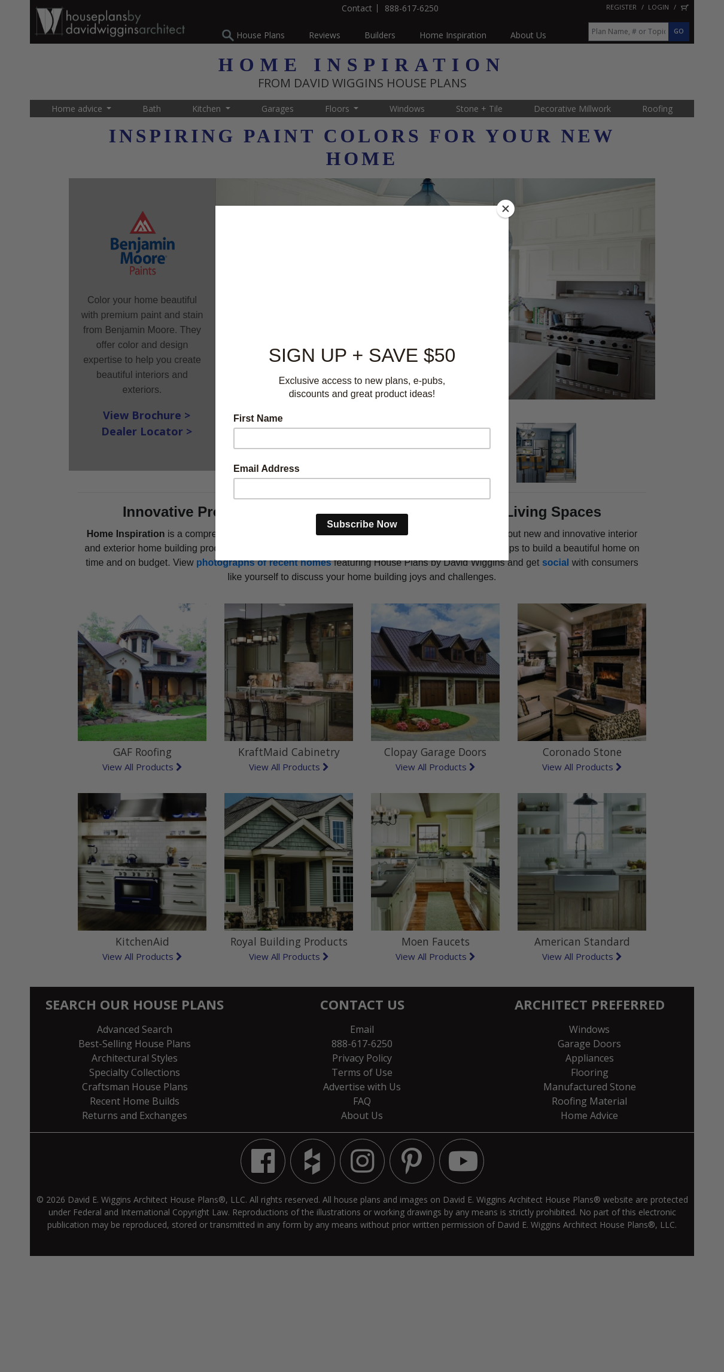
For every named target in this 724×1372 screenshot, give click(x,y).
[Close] (506, 209)
